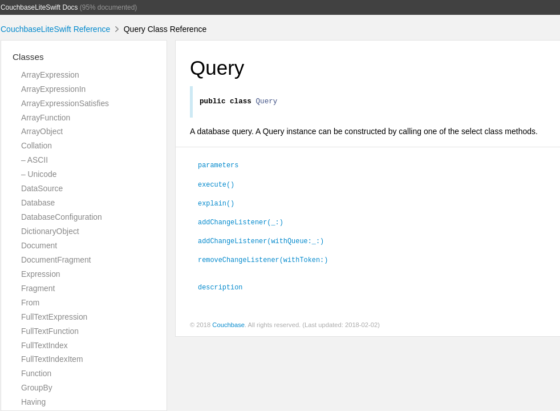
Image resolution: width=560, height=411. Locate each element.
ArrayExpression (50, 74)
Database (38, 202)
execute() (216, 185)
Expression (40, 274)
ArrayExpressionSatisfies (65, 103)
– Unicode (38, 174)
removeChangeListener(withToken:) (263, 260)
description (220, 288)
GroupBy (36, 387)
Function (36, 373)
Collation (36, 145)
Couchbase (228, 326)
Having (33, 401)
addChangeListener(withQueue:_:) (261, 242)
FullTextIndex (44, 345)
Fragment (38, 288)
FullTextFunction (50, 331)
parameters (218, 166)
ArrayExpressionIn (53, 89)
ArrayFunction (45, 117)
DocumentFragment (56, 259)
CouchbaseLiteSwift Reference (55, 29)
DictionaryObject (50, 231)
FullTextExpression (54, 316)
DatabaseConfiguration (61, 216)
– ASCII (34, 159)
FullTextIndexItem (52, 359)
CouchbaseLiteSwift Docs (39, 7)
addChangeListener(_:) (240, 223)
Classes (28, 57)
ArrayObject (42, 131)
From (30, 302)
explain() (216, 204)
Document (39, 245)
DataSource (42, 188)
